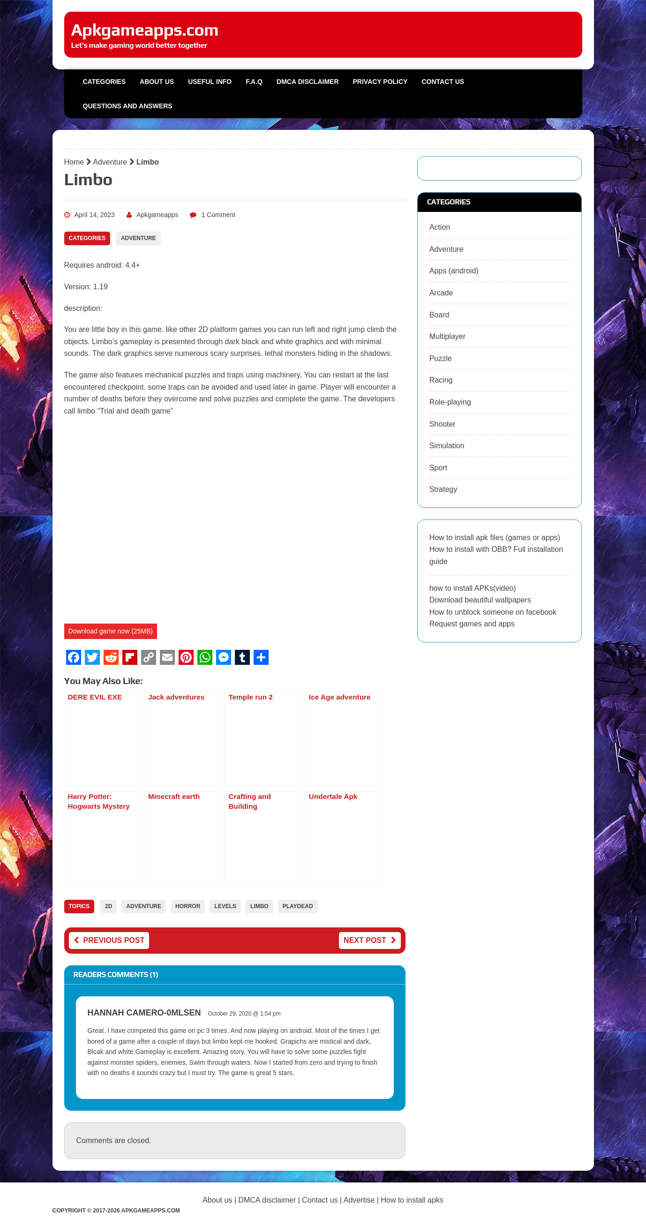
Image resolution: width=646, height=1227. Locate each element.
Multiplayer (447, 336)
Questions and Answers (128, 106)
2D (108, 906)
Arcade (441, 293)
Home (74, 162)
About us (157, 81)
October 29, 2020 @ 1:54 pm (244, 1013)
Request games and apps (472, 624)
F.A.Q (254, 81)
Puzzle (440, 358)
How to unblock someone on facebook (492, 612)
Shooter (442, 424)
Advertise (359, 1200)
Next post (370, 940)
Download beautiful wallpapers (480, 600)
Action (439, 227)
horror (187, 906)
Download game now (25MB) (110, 631)
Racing (441, 380)
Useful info (210, 81)
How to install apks (412, 1200)
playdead (298, 906)
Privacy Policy (380, 81)
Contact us (442, 81)
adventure (143, 906)
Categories (104, 81)
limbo (259, 906)
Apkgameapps (157, 214)
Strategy (443, 489)
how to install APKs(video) (472, 588)
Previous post (109, 940)
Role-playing (450, 402)
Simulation (447, 446)
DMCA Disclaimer (307, 81)
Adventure (110, 162)
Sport (438, 468)
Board (439, 315)
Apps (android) (454, 271)
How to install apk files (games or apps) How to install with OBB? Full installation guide (496, 549)
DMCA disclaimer (267, 1200)
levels (225, 906)
